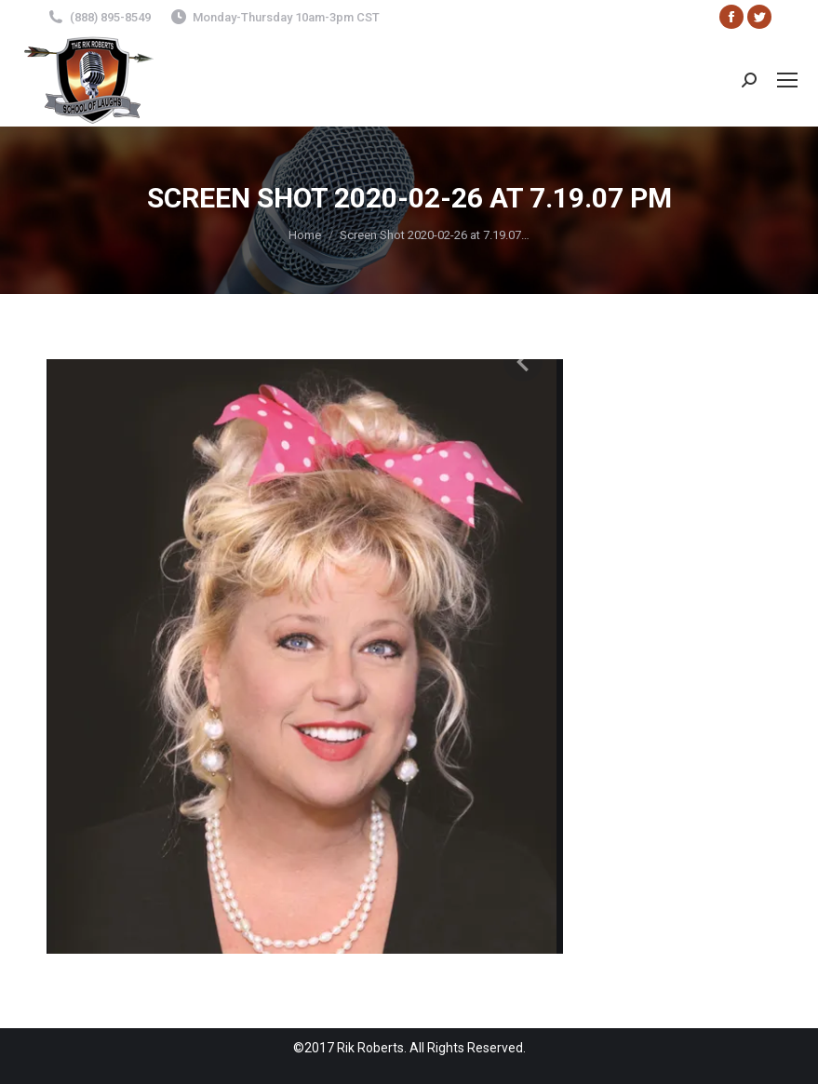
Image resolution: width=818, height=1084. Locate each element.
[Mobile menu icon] (787, 80)
